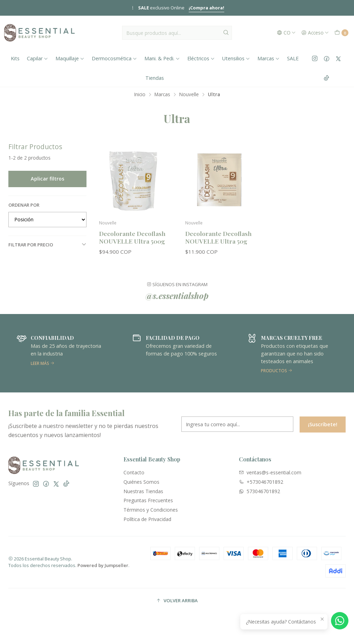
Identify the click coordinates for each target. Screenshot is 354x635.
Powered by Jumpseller (102, 565)
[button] (177, 601)
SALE (293, 58)
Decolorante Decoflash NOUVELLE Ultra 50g (218, 237)
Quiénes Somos (141, 482)
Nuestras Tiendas (143, 491)
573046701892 (259, 491)
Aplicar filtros (47, 178)
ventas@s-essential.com (270, 472)
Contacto (133, 472)
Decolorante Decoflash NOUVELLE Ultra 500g (132, 237)
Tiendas (154, 78)
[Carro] (341, 32)
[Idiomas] (286, 33)
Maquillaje (69, 58)
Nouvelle (189, 94)
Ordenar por (23, 205)
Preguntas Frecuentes (148, 500)
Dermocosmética (114, 58)
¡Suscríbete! (322, 428)
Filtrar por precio (47, 245)
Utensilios (236, 58)
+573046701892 (261, 482)
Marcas (268, 58)
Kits (15, 58)
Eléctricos (201, 58)
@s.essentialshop (177, 299)
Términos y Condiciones (150, 509)
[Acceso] (315, 33)
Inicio (139, 94)
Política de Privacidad (147, 519)
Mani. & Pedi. (162, 58)
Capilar (37, 58)
